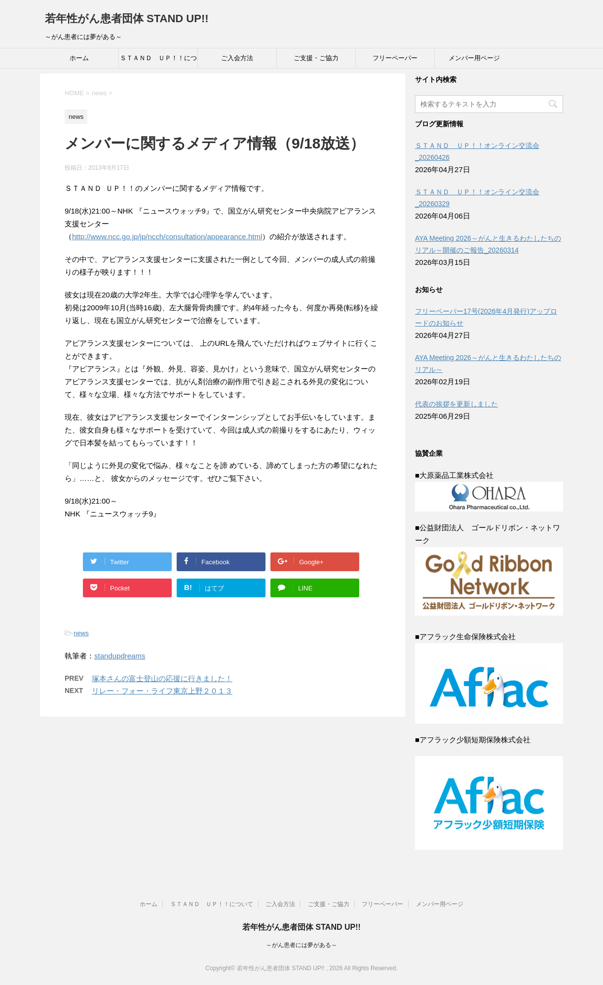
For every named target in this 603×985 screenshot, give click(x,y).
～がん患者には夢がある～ (301, 945)
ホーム (79, 58)
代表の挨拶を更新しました (456, 404)
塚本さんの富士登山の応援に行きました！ (162, 678)
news (81, 633)
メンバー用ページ (474, 58)
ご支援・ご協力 (316, 58)
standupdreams (119, 656)
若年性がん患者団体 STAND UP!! (127, 18)
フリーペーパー (395, 58)
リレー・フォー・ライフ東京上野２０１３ (162, 691)
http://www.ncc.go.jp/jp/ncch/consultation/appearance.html (167, 236)
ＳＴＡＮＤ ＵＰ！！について (158, 61)
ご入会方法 (237, 58)
